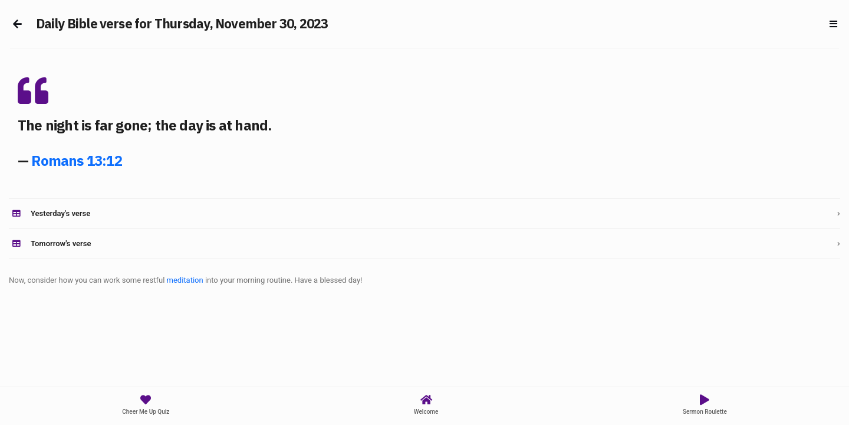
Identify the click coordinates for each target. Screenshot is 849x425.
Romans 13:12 (76, 160)
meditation (185, 280)
